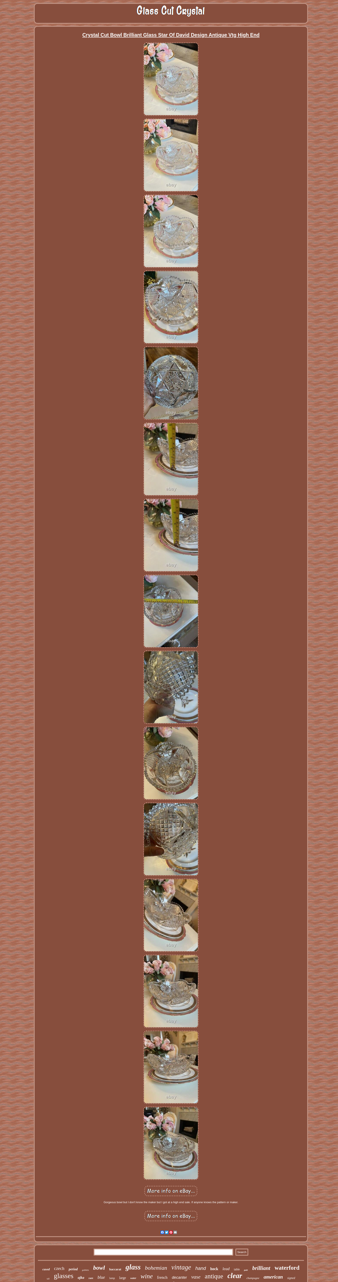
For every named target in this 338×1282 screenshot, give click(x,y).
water (133, 1278)
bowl (99, 1267)
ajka (81, 1278)
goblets (85, 1270)
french (162, 1277)
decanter (179, 1277)
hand (200, 1268)
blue (101, 1277)
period (73, 1269)
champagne (252, 1278)
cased (46, 1269)
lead (226, 1268)
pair (246, 1270)
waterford (287, 1268)
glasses (64, 1276)
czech (59, 1268)
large (122, 1278)
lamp (112, 1278)
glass (133, 1267)
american (273, 1277)
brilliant (261, 1268)
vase (195, 1277)
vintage (181, 1267)
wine (147, 1276)
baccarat (115, 1269)
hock (214, 1269)
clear (234, 1276)
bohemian (156, 1268)
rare (91, 1278)
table (237, 1269)
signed (291, 1278)
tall (48, 1278)
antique (214, 1276)
